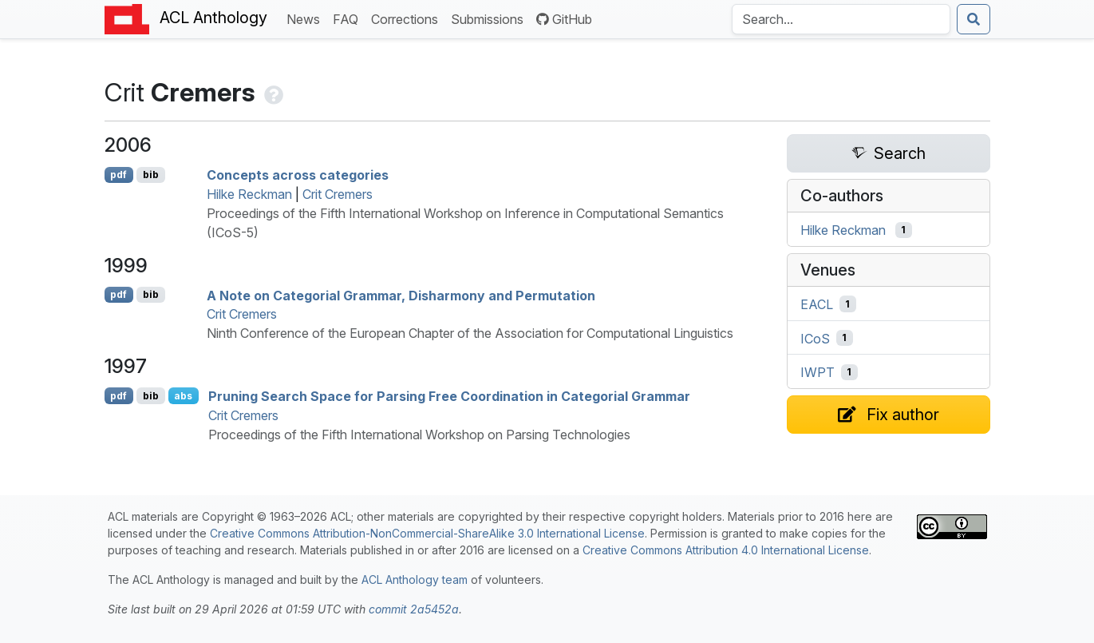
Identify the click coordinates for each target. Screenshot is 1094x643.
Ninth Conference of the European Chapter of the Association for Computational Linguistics (470, 333)
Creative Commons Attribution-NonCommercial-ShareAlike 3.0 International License (427, 533)
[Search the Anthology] (841, 19)
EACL (816, 304)
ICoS (815, 338)
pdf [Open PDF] (118, 175)
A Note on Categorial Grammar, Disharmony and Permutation (401, 295)
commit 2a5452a (414, 609)
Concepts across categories (298, 175)
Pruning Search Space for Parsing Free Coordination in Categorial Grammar (449, 396)
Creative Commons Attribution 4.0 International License (726, 550)
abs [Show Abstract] (183, 396)
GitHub (564, 19)
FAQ (349, 18)
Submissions (490, 18)
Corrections (407, 18)
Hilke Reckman (249, 194)
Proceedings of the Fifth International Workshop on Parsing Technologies (419, 435)
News (306, 18)
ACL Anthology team (414, 579)
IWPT (817, 372)
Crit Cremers (337, 194)
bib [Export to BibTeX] (151, 175)
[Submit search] (973, 19)
